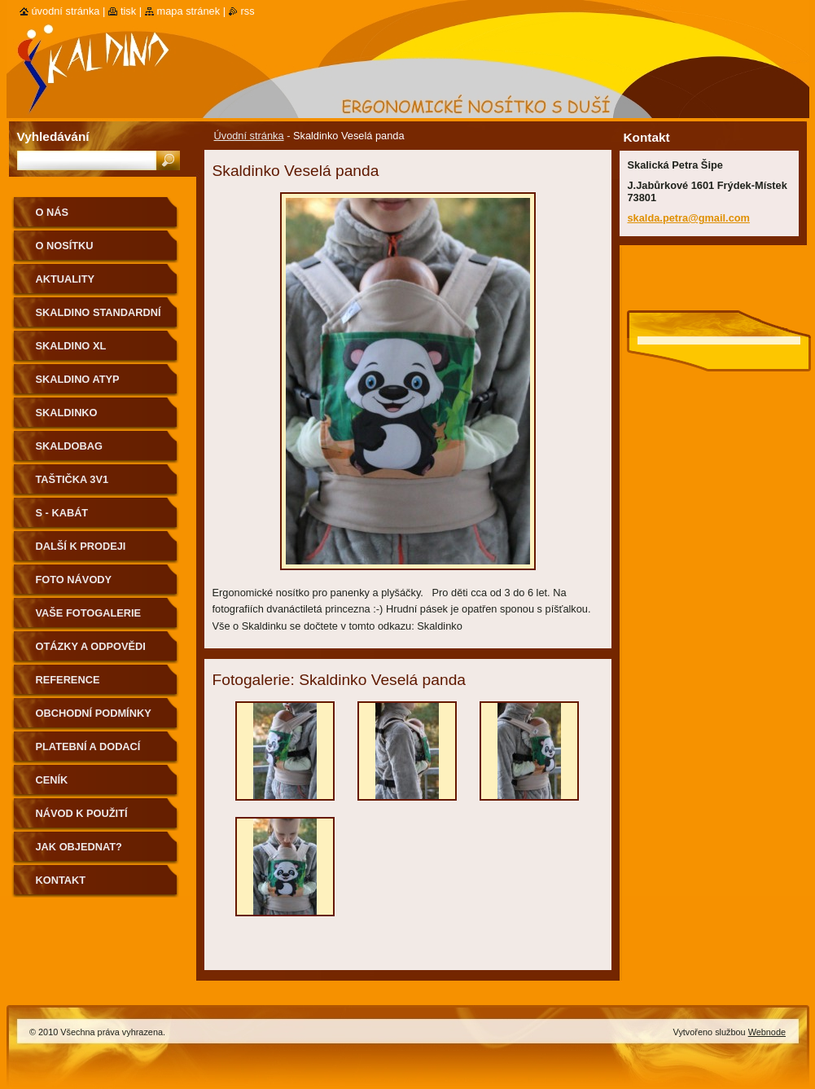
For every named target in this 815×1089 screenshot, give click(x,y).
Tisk (128, 11)
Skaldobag (69, 446)
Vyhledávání (53, 136)
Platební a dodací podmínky (88, 752)
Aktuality (65, 279)
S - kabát (62, 513)
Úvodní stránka (249, 136)
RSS (248, 11)
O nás (52, 212)
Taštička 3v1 (72, 479)
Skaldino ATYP (78, 379)
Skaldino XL (71, 346)
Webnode (767, 1032)
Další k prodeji (81, 546)
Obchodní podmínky (93, 713)
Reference (68, 680)
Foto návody (74, 579)
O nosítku (65, 245)
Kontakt (61, 880)
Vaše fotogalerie (89, 613)
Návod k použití (82, 813)
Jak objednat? (79, 847)
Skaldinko (67, 412)
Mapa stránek (189, 11)
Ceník (52, 780)
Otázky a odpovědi (91, 646)
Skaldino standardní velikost (98, 318)
